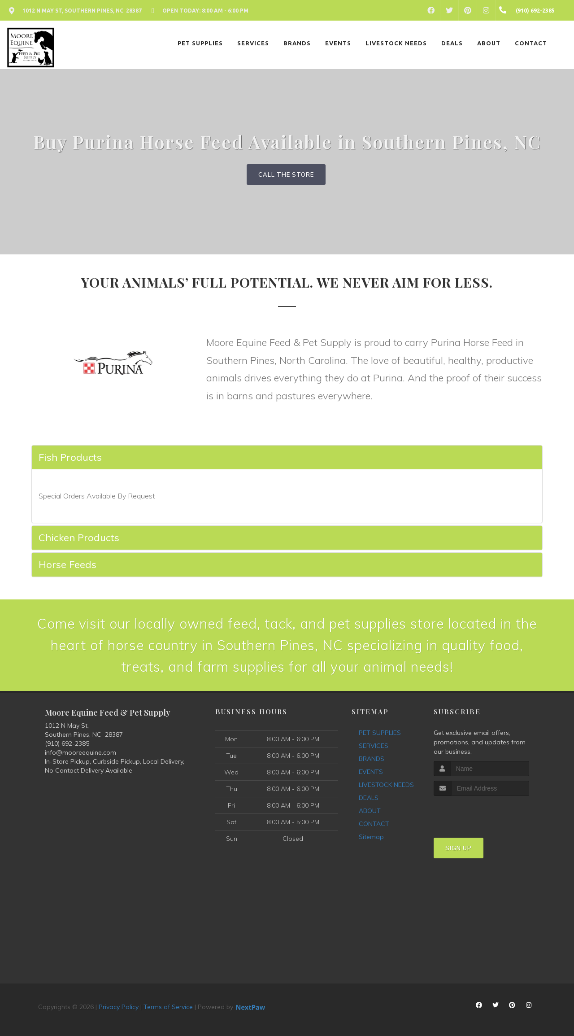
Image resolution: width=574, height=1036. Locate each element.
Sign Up (458, 848)
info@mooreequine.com (80, 752)
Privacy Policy (119, 1007)
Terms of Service (168, 1007)
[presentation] (481, 812)
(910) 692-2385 (67, 743)
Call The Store (286, 174)
